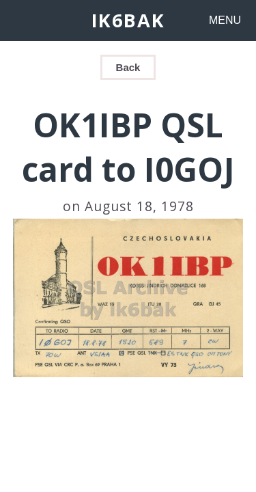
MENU (225, 20)
